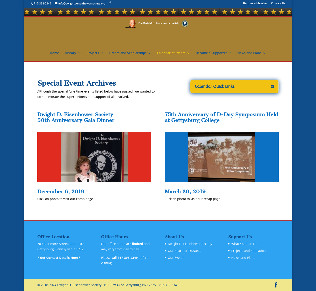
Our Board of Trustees (184, 251)
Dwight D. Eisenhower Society (190, 244)
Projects (92, 53)
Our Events (176, 257)
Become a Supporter (211, 53)
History (70, 53)
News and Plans (249, 53)
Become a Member (255, 3)
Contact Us (278, 3)
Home (54, 53)
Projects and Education (248, 251)
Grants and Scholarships (128, 53)
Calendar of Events (171, 53)
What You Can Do (244, 244)
